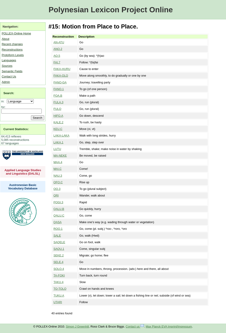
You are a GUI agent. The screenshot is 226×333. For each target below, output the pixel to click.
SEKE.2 (59, 255)
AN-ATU (59, 42)
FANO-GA (60, 82)
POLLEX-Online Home (16, 33)
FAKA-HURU (62, 69)
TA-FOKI (59, 275)
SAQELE (59, 242)
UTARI (58, 302)
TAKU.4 (59, 282)
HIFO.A (58, 115)
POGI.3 (58, 202)
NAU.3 (58, 175)
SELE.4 (58, 262)
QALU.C (59, 215)
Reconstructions (12, 49)
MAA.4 (58, 162)
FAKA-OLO (61, 75)
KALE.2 (58, 122)
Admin (6, 82)
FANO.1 (59, 89)
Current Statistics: (16, 129)
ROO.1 (58, 228)
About (5, 39)
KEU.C (58, 129)
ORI (56, 195)
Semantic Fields (12, 71)
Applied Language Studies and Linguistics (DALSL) (23, 171)
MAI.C (58, 168)
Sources (7, 65)
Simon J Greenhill (77, 326)
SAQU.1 (59, 248)
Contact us (135, 326)
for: (3, 107)
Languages (9, 60)
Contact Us (9, 76)
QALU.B (59, 209)
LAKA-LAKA (61, 135)
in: (3, 101)
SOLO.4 (59, 269)
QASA (58, 222)
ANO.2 (58, 49)
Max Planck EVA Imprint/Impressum (169, 326)
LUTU (57, 149)
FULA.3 (58, 102)
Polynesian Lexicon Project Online (111, 9)
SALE (57, 235)
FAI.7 (57, 62)
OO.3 (57, 189)
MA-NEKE (60, 155)
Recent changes (12, 44)
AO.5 (57, 55)
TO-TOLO (60, 288)
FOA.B (58, 95)
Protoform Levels (13, 55)
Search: (8, 93)
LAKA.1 (58, 142)
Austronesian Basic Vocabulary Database (23, 186)
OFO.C (58, 182)
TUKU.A (59, 295)
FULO (57, 109)
